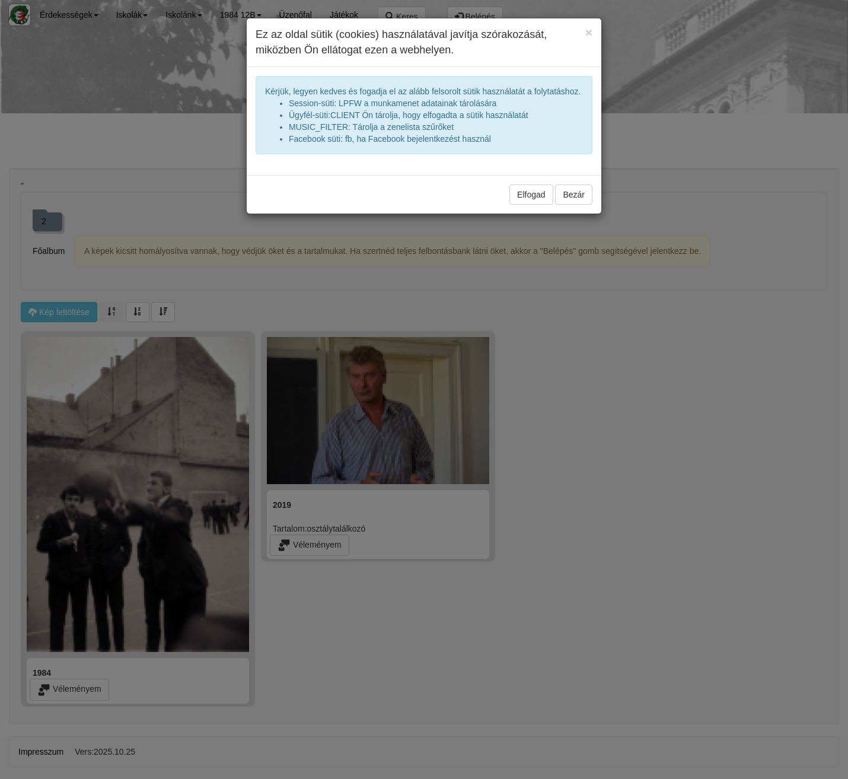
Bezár (574, 194)
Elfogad (531, 194)
